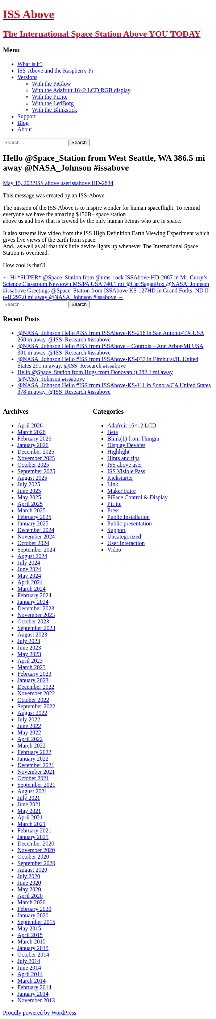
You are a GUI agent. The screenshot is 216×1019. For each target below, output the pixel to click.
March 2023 (31, 667)
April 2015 (30, 935)
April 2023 (30, 661)
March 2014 (31, 981)
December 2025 (35, 452)
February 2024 (34, 595)
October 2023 (33, 621)
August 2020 (32, 870)
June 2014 (29, 968)
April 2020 (30, 896)
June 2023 (29, 647)
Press (113, 510)
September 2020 (36, 863)
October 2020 (33, 857)
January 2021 (33, 837)
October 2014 (33, 955)
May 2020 (29, 889)
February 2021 (34, 830)
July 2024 (28, 563)
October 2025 (33, 465)
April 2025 (30, 504)
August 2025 (32, 478)
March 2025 (31, 510)
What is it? (29, 64)
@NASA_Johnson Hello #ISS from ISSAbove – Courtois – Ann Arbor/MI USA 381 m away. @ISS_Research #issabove (110, 349)
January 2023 (33, 680)
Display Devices (126, 445)
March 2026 (31, 432)
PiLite (114, 504)
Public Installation (128, 517)
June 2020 (29, 883)
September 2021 (36, 785)
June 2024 (29, 569)
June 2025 (29, 491)
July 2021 (28, 798)
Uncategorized (124, 536)
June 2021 (29, 804)
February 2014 (34, 987)
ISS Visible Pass (126, 471)
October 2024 (33, 543)
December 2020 (35, 843)
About (24, 129)
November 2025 (36, 458)
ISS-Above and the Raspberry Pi (55, 70)
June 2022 (29, 726)
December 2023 (35, 608)
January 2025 (33, 523)
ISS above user (52, 183)
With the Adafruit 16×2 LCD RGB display (81, 90)
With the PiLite (49, 97)
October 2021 (33, 778)
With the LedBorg (53, 103)
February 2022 (34, 752)
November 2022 (36, 693)
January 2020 (33, 915)
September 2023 (36, 628)
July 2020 (28, 876)
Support (26, 116)
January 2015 (33, 948)
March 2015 (31, 941)
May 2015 (29, 928)
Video (114, 550)
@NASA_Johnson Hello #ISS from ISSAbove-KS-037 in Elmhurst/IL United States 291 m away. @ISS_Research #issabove (107, 362)
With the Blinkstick (54, 110)
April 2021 (30, 817)
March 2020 (31, 902)
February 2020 (34, 909)
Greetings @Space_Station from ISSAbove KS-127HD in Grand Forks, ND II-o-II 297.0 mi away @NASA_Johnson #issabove (107, 293)
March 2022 (31, 745)
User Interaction (126, 543)
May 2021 (29, 811)
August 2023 (32, 634)
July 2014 (28, 961)
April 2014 (30, 974)
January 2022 (33, 759)
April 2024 (30, 582)
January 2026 (33, 445)
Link (112, 484)
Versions (27, 77)
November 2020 (36, 850)
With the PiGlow (51, 84)
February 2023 (34, 674)
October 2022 (33, 700)
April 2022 (30, 739)
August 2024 (32, 556)
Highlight (118, 452)
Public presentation (129, 523)
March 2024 (31, 589)
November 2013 (36, 1000)
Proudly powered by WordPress (39, 1013)
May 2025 (29, 497)
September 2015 (36, 922)
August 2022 (32, 713)
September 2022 (36, 706)
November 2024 (36, 536)
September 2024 (36, 550)
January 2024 (33, 602)
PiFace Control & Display (137, 497)
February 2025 (34, 517)
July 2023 (28, 641)
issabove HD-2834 (91, 183)
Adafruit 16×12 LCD (131, 425)
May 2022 (29, 732)
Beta (112, 432)
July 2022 (28, 719)
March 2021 (31, 824)
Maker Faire (121, 491)
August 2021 (32, 791)
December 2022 (35, 687)
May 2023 (29, 654)
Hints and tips (123, 458)
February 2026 (34, 438)
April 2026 (30, 425)
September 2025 (36, 471)
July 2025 (28, 484)
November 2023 (36, 615)
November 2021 (36, 772)
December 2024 (35, 530)
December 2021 (35, 765)
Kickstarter (120, 478)
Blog (23, 123)
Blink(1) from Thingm (133, 438)
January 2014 (33, 994)
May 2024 (29, 576)
